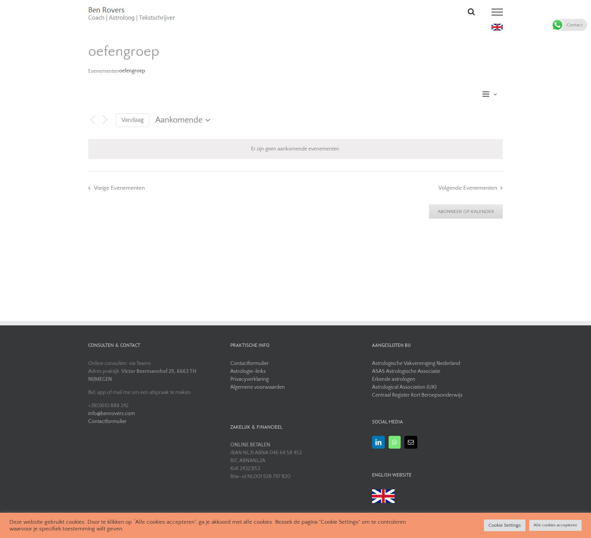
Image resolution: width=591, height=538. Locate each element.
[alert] (295, 149)
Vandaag (132, 120)
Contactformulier (107, 421)
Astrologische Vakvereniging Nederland (416, 363)
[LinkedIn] (378, 442)
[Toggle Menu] (497, 12)
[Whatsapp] (395, 442)
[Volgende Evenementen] (105, 120)
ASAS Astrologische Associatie (406, 371)
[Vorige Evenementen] (92, 120)
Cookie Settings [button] (504, 525)
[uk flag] (497, 26)
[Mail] (410, 442)
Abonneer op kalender (466, 211)
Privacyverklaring (249, 379)
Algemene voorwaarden (257, 387)
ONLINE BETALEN (250, 445)
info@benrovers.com (111, 414)
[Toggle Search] (471, 11)
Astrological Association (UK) (404, 387)
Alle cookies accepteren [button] (555, 525)
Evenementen (103, 71)
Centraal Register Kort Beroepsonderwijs (417, 395)
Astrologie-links (248, 371)
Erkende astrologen (393, 379)
